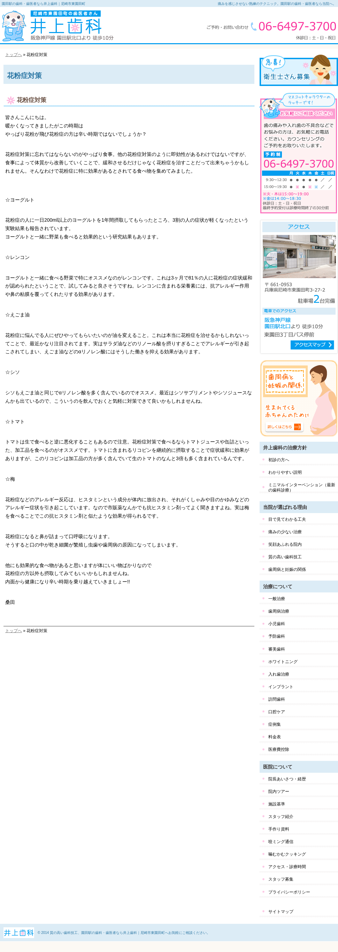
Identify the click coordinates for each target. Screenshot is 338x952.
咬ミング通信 (280, 841)
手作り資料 (278, 829)
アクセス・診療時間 (287, 866)
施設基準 (276, 804)
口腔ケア (276, 711)
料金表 (274, 736)
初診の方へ (278, 459)
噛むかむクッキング (287, 854)
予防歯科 (276, 636)
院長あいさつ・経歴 (287, 779)
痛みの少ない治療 (285, 531)
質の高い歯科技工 (285, 556)
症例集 (274, 724)
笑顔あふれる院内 (285, 544)
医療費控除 (278, 749)
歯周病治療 (278, 611)
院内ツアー (278, 791)
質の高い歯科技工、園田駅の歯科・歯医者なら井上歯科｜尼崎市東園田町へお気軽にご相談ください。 (130, 933)
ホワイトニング (283, 661)
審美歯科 (276, 649)
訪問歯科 (276, 699)
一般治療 (276, 598)
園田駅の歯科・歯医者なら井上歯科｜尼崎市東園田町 (43, 4)
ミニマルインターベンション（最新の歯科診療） (301, 487)
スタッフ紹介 (280, 816)
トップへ (13, 54)
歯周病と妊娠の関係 (287, 569)
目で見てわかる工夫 (287, 519)
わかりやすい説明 (285, 472)
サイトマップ (280, 911)
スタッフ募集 (280, 879)
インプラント (280, 686)
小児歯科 (276, 623)
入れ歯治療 (278, 674)
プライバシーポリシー (289, 892)
